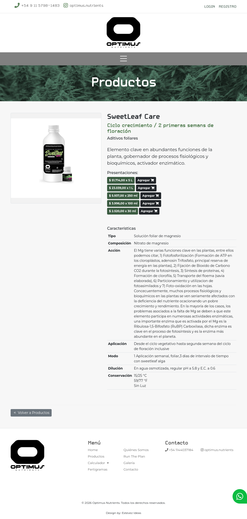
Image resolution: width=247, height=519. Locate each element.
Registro (227, 6)
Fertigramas (97, 469)
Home (93, 450)
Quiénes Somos (136, 450)
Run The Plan (134, 456)
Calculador (99, 463)
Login (209, 6)
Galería (129, 463)
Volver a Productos (31, 413)
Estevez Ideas (131, 513)
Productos (96, 456)
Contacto (131, 469)
